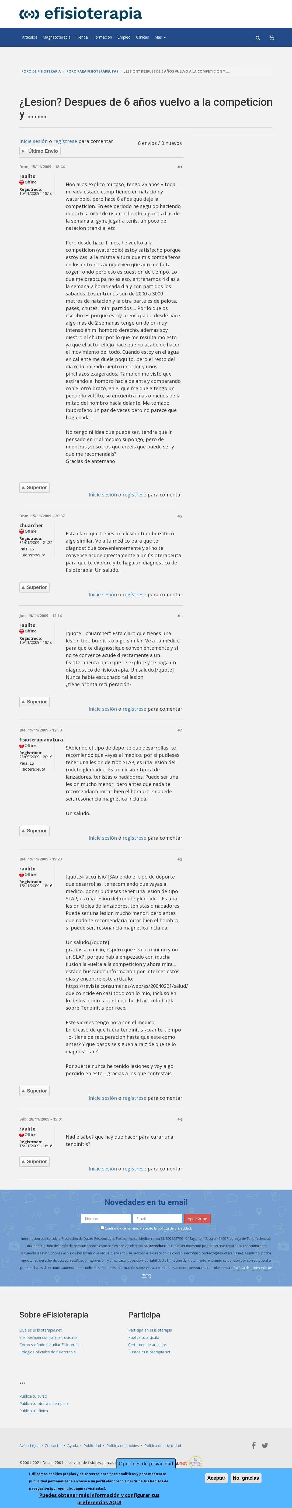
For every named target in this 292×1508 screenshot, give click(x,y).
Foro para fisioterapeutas (92, 71)
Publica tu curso (33, 1396)
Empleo (124, 37)
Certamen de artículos (147, 1344)
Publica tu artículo (143, 1337)
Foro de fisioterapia (41, 71)
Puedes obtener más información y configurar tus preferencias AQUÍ (99, 1499)
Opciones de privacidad (146, 1463)
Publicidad (92, 1445)
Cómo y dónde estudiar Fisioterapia (50, 1344)
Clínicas (142, 37)
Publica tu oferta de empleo (43, 1403)
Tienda (82, 37)
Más (160, 37)
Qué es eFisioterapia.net (40, 1330)
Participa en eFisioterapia (150, 1330)
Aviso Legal (29, 1445)
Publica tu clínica (33, 1410)
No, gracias (246, 1478)
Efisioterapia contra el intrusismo (48, 1337)
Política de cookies (122, 1445)
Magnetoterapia (57, 37)
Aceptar (216, 1478)
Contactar (53, 1445)
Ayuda (72, 1445)
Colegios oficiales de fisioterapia (47, 1351)
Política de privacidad (162, 1445)
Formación (102, 37)
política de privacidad (174, 1228)
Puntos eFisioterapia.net (149, 1351)
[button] (272, 37)
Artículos (29, 37)
